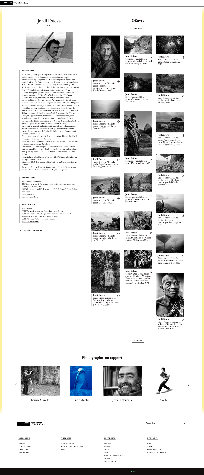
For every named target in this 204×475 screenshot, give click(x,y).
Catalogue (72, 3)
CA (189, 3)
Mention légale (119, 472)
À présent (108, 3)
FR (200, 3)
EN (196, 3)
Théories (83, 3)
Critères (93, 472)
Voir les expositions (30, 197)
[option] (40, 384)
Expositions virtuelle (125, 3)
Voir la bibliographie (30, 222)
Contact (105, 472)
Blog (132, 472)
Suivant (138, 340)
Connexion (181, 3)
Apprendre (95, 3)
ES (193, 3)
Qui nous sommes (78, 472)
